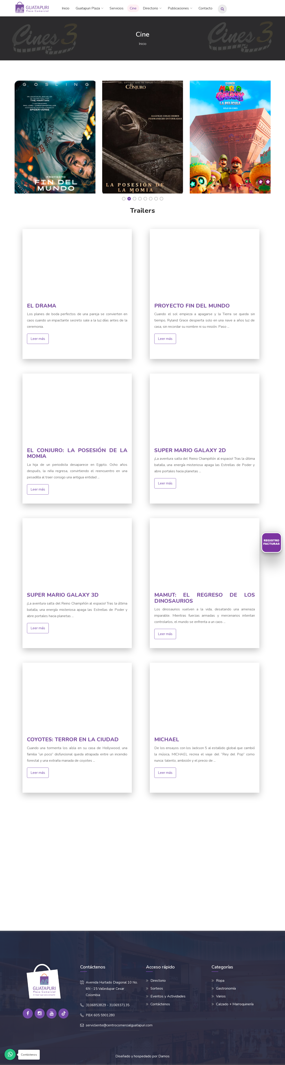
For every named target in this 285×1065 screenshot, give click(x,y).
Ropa (220, 980)
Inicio (65, 8)
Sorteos (156, 988)
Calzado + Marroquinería (235, 1004)
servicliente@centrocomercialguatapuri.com (119, 1025)
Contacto (205, 8)
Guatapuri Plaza (88, 8)
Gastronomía (226, 988)
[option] (55, 136)
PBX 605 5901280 (100, 1015)
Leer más (38, 338)
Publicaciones (178, 8)
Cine (133, 8)
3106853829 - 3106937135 (107, 1005)
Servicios (117, 8)
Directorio (150, 8)
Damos (164, 1056)
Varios (221, 996)
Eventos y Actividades (168, 996)
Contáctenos (160, 1004)
